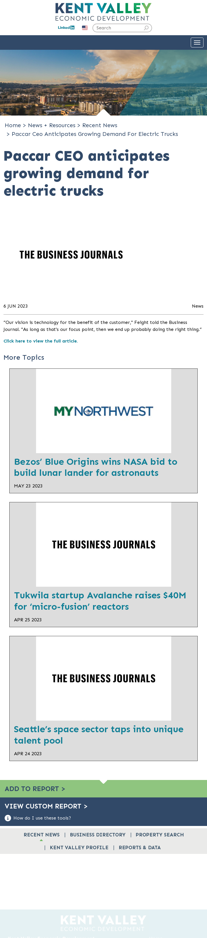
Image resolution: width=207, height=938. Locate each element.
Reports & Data (140, 847)
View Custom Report (46, 806)
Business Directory (98, 835)
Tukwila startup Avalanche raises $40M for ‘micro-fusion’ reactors (100, 601)
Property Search (160, 835)
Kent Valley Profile (79, 847)
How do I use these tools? (38, 818)
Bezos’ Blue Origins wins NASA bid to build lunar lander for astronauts (95, 467)
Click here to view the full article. (40, 341)
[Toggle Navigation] (197, 42)
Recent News (42, 835)
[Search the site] (122, 28)
